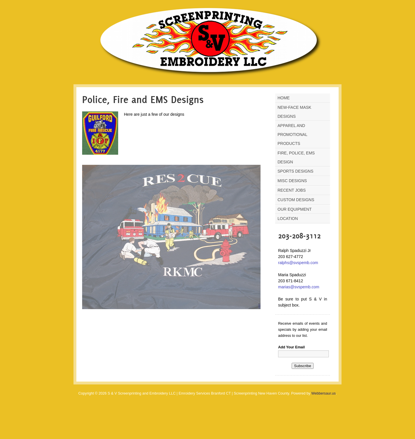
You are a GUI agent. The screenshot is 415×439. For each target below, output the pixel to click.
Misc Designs (292, 180)
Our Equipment (295, 209)
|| (259, 306)
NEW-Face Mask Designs (294, 112)
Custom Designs (296, 199)
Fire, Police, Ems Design (296, 157)
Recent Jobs (292, 190)
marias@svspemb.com (298, 287)
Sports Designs (295, 171)
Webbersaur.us (323, 393)
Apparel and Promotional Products (292, 134)
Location (288, 218)
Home (284, 98)
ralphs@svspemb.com (298, 262)
